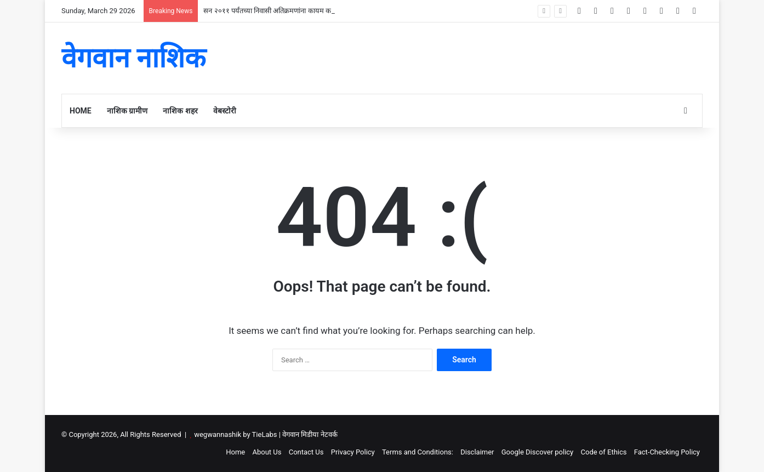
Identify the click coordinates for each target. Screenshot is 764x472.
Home (81, 110)
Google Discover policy (537, 452)
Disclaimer (477, 452)
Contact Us (306, 452)
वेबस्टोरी (224, 110)
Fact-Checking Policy (667, 452)
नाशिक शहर (180, 110)
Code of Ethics (604, 452)
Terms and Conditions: (417, 452)
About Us (266, 452)
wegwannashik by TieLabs (235, 434)
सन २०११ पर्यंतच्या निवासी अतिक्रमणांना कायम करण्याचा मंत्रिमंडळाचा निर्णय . (302, 11)
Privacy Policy (353, 452)
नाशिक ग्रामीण (127, 110)
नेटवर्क (329, 434)
